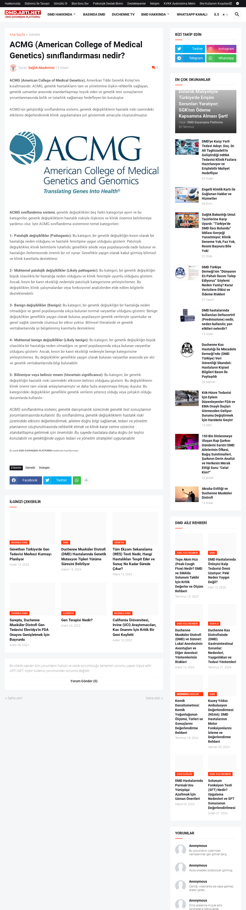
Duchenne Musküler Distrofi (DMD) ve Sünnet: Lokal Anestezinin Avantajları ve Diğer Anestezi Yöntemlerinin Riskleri (189, 646)
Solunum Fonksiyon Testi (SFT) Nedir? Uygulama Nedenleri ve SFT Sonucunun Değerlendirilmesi (221, 794)
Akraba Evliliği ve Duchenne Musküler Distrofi (217, 493)
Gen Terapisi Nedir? (76, 620)
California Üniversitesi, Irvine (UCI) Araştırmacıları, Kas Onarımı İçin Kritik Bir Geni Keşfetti (134, 627)
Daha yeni (15, 698)
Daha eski (153, 698)
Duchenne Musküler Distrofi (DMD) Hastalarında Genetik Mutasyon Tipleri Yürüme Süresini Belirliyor (83, 556)
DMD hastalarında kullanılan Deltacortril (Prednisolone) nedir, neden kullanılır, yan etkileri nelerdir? (218, 319)
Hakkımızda (12, 3)
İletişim (155, 3)
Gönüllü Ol (60, 3)
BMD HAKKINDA (153, 14)
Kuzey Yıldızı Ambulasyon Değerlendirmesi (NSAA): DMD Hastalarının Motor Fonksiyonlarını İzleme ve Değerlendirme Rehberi (221, 721)
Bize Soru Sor (80, 3)
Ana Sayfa (17, 34)
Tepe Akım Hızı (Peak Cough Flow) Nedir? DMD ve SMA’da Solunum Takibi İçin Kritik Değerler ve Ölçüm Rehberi (189, 575)
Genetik (34, 34)
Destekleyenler (136, 3)
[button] (225, 14)
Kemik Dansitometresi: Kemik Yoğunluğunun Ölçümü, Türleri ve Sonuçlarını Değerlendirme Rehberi (189, 716)
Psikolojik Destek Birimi (108, 3)
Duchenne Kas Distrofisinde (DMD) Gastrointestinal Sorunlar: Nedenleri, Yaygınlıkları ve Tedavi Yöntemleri (222, 646)
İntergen (44, 467)
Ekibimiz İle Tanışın (37, 3)
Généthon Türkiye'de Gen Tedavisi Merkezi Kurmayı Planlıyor (30, 554)
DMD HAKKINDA (60, 14)
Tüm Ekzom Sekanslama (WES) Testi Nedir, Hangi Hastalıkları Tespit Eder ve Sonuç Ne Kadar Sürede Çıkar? (134, 559)
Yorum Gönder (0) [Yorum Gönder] (84, 681)
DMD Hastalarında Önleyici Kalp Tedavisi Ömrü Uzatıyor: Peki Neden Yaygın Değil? (222, 570)
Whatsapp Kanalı (192, 14)
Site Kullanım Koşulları (214, 3)
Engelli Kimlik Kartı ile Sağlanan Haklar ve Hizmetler (218, 193)
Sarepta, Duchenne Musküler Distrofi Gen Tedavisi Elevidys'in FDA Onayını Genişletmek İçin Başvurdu (29, 630)
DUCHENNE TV (123, 14)
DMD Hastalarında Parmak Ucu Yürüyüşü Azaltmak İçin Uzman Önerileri (189, 790)
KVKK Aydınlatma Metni (179, 3)
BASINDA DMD (94, 14)
